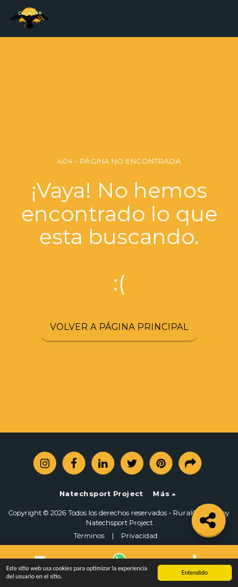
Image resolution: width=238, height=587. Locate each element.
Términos (89, 535)
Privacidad (139, 535)
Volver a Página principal (119, 326)
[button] (221, 18)
